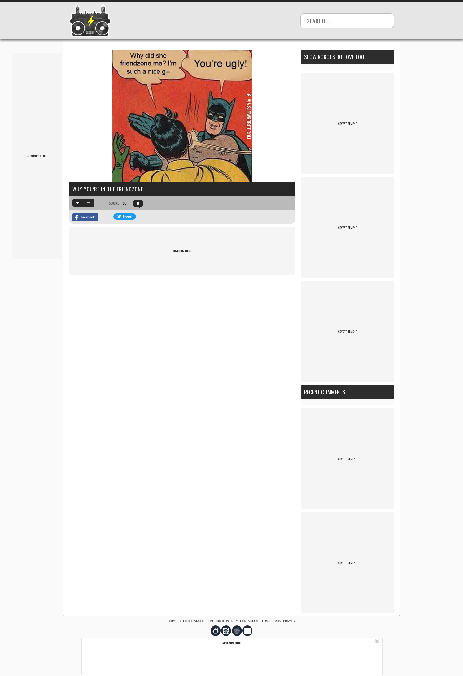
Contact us (249, 621)
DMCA (277, 621)
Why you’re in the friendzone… (109, 189)
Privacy (289, 621)
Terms (265, 621)
